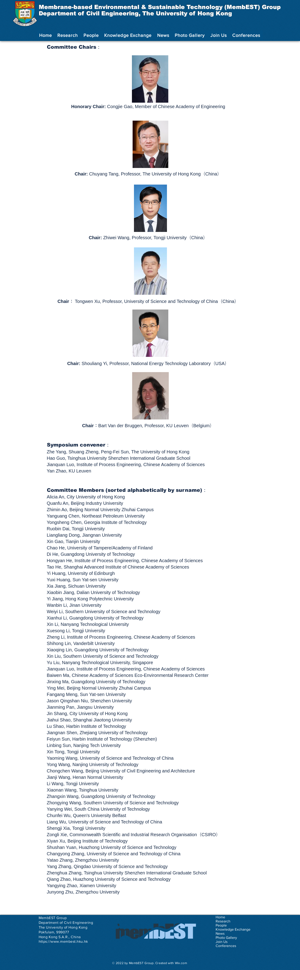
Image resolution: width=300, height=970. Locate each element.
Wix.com (181, 963)
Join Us (221, 942)
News (220, 933)
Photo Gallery (226, 938)
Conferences (226, 946)
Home (220, 917)
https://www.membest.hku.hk (63, 941)
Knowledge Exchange (233, 929)
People (221, 925)
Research (223, 921)
